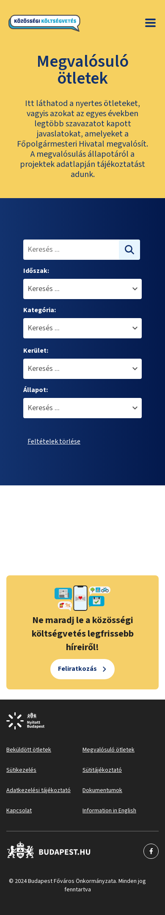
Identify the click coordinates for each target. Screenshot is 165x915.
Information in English (109, 810)
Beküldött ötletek (28, 750)
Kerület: (35, 350)
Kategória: (39, 310)
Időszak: (36, 270)
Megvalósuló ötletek (108, 750)
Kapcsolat (19, 810)
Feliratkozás (77, 668)
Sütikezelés (21, 770)
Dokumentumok (102, 790)
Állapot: (35, 390)
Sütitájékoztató (102, 770)
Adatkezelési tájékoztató (38, 790)
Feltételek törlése (54, 441)
